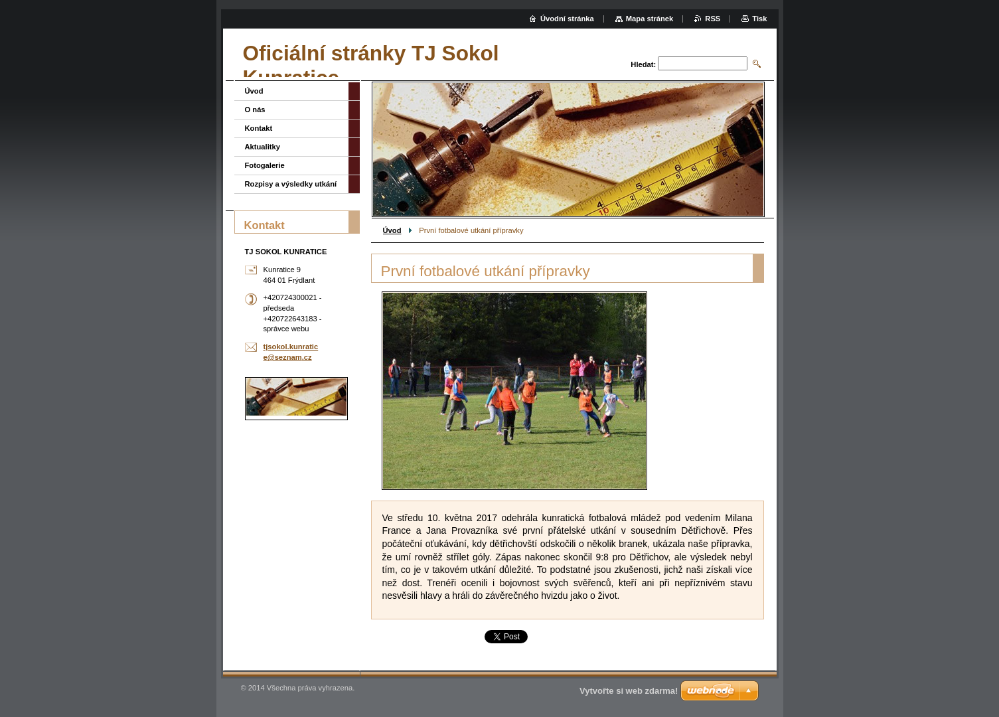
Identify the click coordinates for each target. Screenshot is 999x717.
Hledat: (643, 64)
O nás (255, 110)
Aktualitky (262, 147)
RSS (712, 19)
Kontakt (259, 128)
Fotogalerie (265, 165)
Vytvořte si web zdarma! (628, 691)
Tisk (759, 19)
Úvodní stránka (567, 19)
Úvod (392, 230)
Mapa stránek (650, 19)
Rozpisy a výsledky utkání (291, 184)
